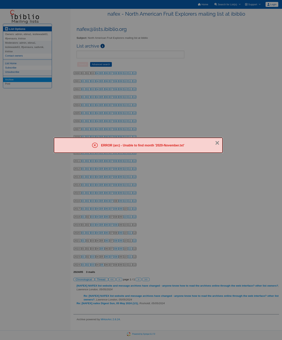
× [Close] (217, 143)
